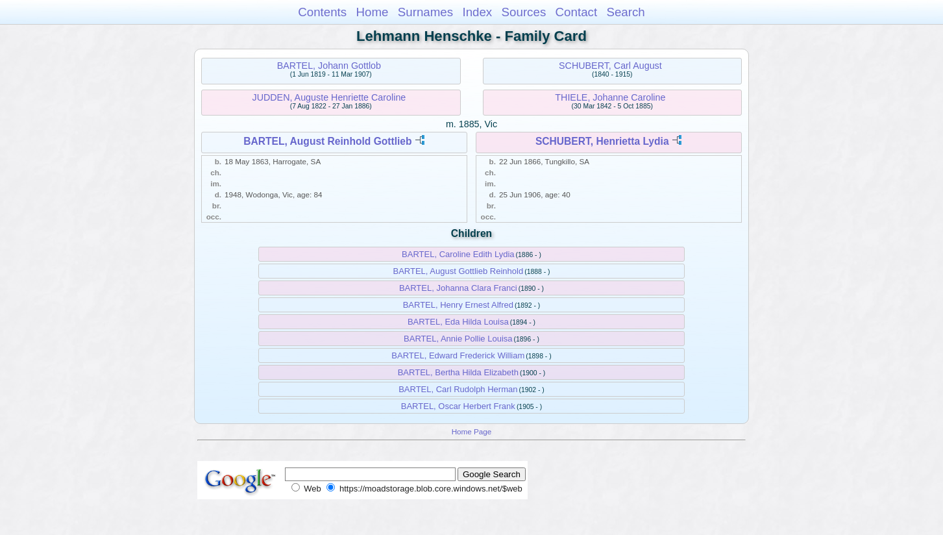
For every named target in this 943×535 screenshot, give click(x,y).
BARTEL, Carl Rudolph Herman (457, 389)
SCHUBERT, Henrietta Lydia (602, 141)
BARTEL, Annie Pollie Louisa (458, 338)
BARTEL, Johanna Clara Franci (458, 288)
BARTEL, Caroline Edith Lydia (458, 254)
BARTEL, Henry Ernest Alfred (458, 305)
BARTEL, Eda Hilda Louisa (458, 322)
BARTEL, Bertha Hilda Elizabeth (458, 372)
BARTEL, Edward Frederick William (457, 355)
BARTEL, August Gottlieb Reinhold (458, 271)
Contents (322, 12)
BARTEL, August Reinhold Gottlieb (327, 141)
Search (625, 12)
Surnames (425, 12)
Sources (524, 12)
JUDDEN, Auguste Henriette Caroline (329, 97)
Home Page (472, 431)
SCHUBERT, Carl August (610, 65)
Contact (577, 12)
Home (372, 12)
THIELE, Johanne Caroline (610, 97)
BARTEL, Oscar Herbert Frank (458, 406)
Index (477, 12)
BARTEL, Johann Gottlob (329, 65)
